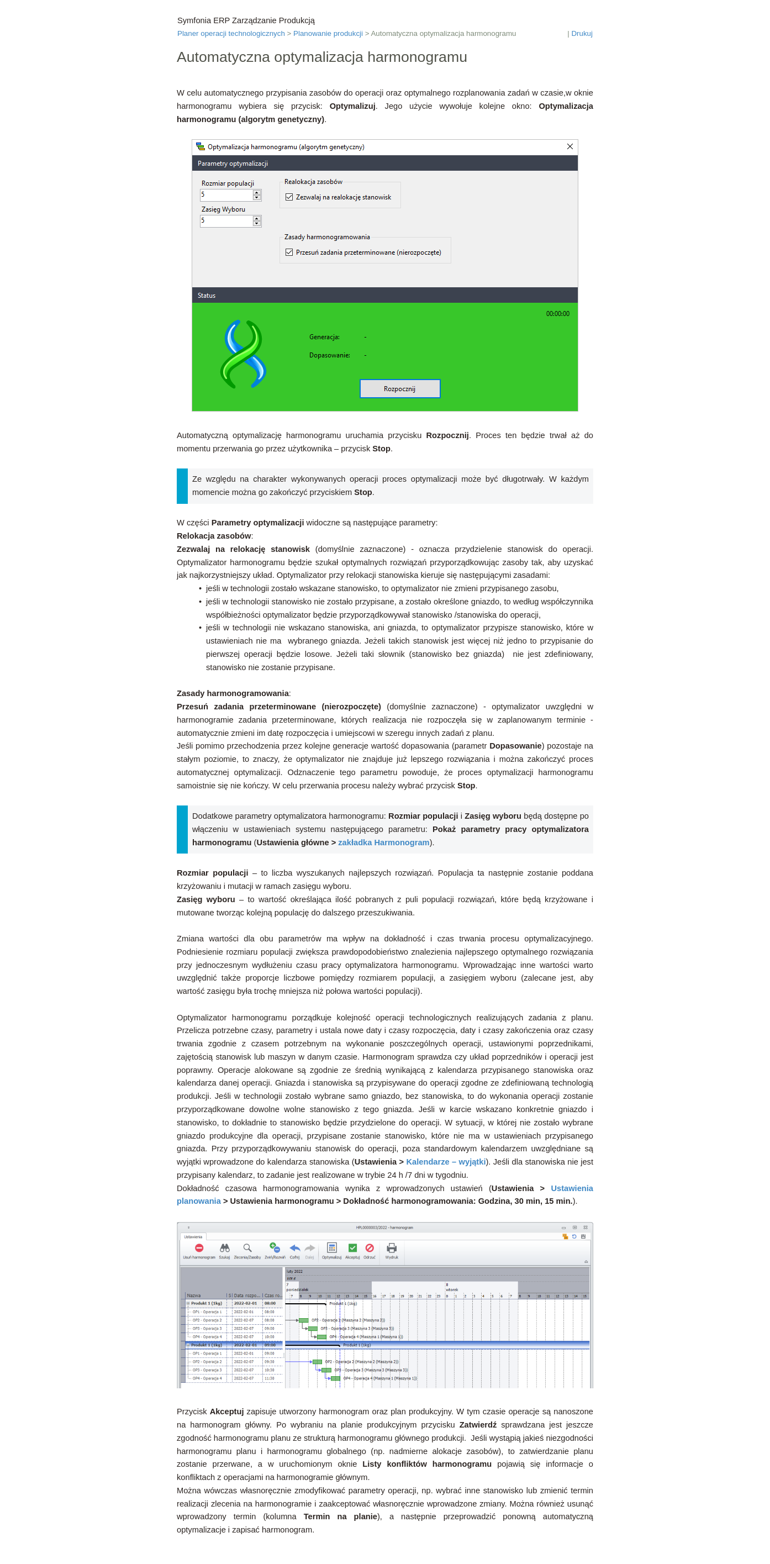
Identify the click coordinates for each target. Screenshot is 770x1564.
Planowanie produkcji (328, 33)
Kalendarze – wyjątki (446, 1161)
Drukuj (582, 33)
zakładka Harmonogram (383, 842)
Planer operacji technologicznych (231, 33)
